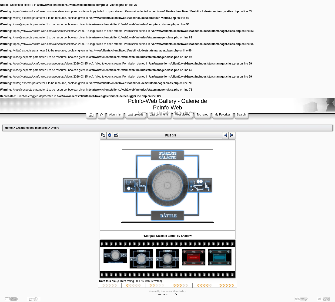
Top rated (202, 114)
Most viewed (183, 114)
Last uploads (135, 114)
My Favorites (222, 114)
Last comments (159, 114)
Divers (55, 127)
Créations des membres (31, 127)
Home (9, 127)
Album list (115, 114)
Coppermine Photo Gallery (173, 291)
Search (241, 114)
